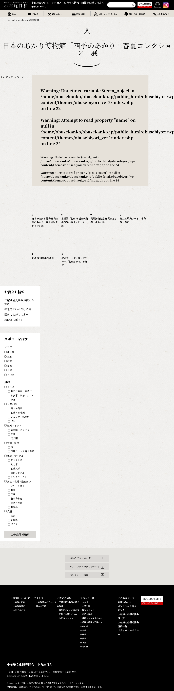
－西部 (83, 634)
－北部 (83, 642)
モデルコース (38, 6)
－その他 (84, 646)
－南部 (83, 638)
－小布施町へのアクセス (45, 602)
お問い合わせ (125, 602)
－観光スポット (87, 610)
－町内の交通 (40, 606)
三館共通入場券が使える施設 (19, 302)
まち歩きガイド (126, 598)
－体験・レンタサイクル (91, 618)
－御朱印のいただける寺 (68, 610)
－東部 (83, 630)
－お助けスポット (65, 618)
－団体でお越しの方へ (67, 614)
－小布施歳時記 (18, 606)
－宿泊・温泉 (86, 614)
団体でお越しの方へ (92, 2)
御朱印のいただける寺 (17, 309)
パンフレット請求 (127, 606)
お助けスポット (13, 320)
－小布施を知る (18, 602)
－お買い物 (85, 606)
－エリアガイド (18, 610)
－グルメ (84, 602)
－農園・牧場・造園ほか (91, 622)
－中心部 (84, 626)
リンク (121, 610)
